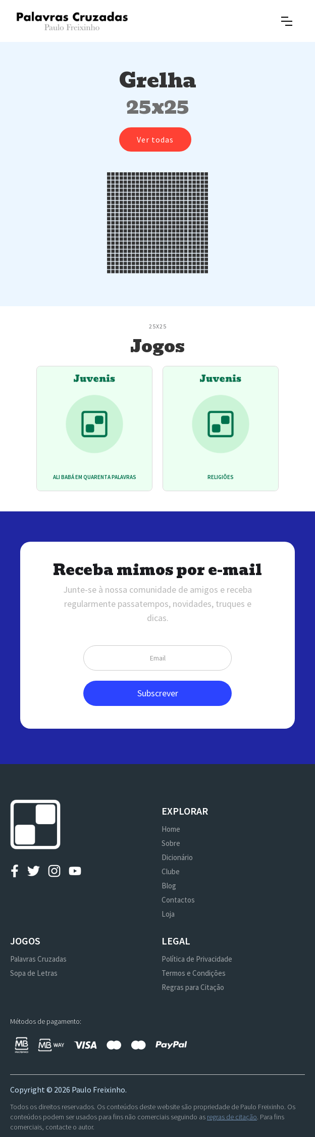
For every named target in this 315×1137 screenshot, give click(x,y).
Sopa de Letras (34, 973)
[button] (287, 21)
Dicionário (177, 857)
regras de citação (232, 1116)
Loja (168, 914)
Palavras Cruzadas (38, 959)
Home (171, 829)
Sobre (171, 843)
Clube (171, 871)
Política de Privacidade (197, 959)
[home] (72, 21)
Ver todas (155, 139)
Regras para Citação (193, 987)
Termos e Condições (194, 973)
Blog (169, 885)
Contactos (178, 900)
